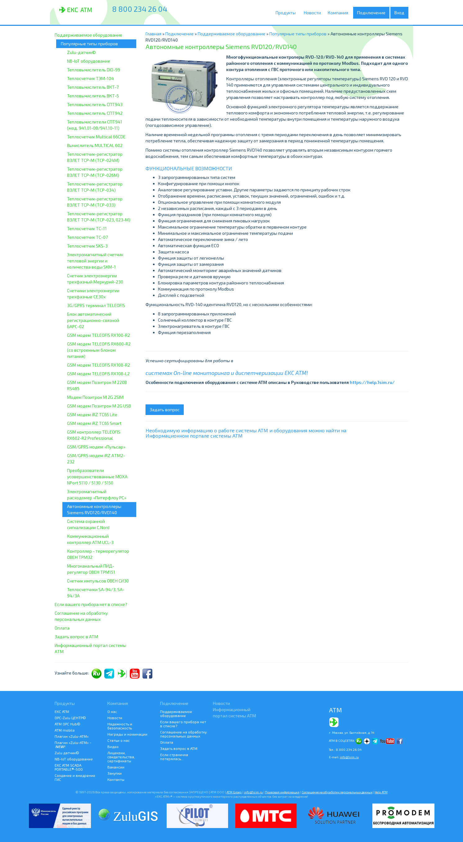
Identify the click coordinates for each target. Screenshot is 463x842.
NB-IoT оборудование (88, 61)
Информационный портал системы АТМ (90, 648)
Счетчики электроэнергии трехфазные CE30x (93, 293)
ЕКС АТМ (62, 711)
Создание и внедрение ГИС (75, 777)
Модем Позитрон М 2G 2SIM (95, 397)
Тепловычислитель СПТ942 (95, 113)
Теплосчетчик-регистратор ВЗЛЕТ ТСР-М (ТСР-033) (95, 201)
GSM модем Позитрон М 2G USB (99, 405)
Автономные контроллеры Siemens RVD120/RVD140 (94, 509)
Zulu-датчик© (81, 52)
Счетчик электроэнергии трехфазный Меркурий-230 (95, 278)
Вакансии (115, 767)
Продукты (287, 13)
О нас (112, 711)
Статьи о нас (118, 740)
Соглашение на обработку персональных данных (81, 616)
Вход (399, 12)
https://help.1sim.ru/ (372, 382)
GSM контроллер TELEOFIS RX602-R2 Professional (93, 435)
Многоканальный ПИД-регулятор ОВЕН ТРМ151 (91, 569)
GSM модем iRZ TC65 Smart (94, 423)
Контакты (115, 779)
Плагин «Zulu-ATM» (72, 736)
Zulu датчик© (67, 753)
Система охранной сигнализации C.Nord (88, 524)
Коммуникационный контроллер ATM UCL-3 (90, 539)
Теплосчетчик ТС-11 (87, 228)
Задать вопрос (165, 409)
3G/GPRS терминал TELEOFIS (96, 305)
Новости (313, 12)
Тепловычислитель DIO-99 (93, 69)
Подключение (373, 13)
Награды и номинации (127, 734)
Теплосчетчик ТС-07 (87, 237)
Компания (340, 13)
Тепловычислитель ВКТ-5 (93, 95)
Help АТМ (381, 792)
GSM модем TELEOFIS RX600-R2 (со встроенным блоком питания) (99, 350)
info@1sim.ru (349, 757)
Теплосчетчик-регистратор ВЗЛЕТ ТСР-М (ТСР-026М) (95, 172)
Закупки (114, 773)
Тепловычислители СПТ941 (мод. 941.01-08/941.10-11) (94, 125)
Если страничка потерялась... (174, 756)
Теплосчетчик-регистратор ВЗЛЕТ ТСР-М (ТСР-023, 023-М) (98, 216)
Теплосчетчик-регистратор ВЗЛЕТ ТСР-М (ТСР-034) (95, 187)
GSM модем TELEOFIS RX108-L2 (98, 373)
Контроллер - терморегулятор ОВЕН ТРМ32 (98, 554)
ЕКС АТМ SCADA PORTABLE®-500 (69, 767)
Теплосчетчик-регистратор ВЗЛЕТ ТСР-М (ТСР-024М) (95, 157)
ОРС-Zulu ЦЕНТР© (70, 717)
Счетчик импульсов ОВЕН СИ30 (98, 580)
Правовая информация (282, 792)
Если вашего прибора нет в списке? (91, 604)
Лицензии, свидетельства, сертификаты (121, 757)
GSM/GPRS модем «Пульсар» (96, 446)
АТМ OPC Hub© (67, 724)
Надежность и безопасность (119, 726)
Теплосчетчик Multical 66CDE (96, 136)
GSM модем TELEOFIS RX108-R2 (98, 365)
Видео (113, 746)
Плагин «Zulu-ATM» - (73, 744)
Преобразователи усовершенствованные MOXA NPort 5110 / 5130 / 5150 (97, 476)
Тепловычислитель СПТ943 (95, 104)
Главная (153, 33)
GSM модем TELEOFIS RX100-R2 (98, 335)
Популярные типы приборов (89, 43)
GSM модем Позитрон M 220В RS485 (97, 385)
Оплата (62, 627)
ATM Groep (234, 792)
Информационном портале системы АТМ (194, 436)
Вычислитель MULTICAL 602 (95, 145)
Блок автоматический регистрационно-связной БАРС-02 (93, 320)
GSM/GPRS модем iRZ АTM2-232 (96, 458)
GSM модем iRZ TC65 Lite (92, 414)
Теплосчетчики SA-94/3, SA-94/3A (95, 592)
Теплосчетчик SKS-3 (87, 245)
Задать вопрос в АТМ (76, 636)
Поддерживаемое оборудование (88, 35)
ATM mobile (65, 730)
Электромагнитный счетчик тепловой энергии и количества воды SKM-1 (95, 261)
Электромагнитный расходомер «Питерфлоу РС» (96, 494)
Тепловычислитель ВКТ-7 (93, 87)
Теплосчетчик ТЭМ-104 (90, 78)
